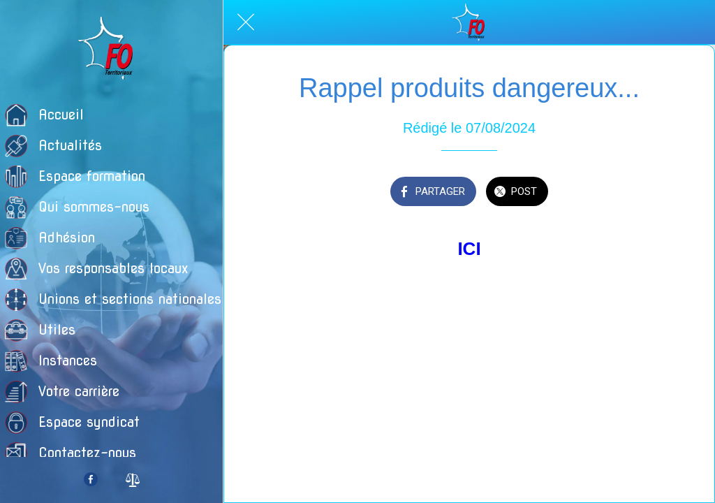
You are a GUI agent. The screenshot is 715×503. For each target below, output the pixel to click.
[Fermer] (245, 22)
